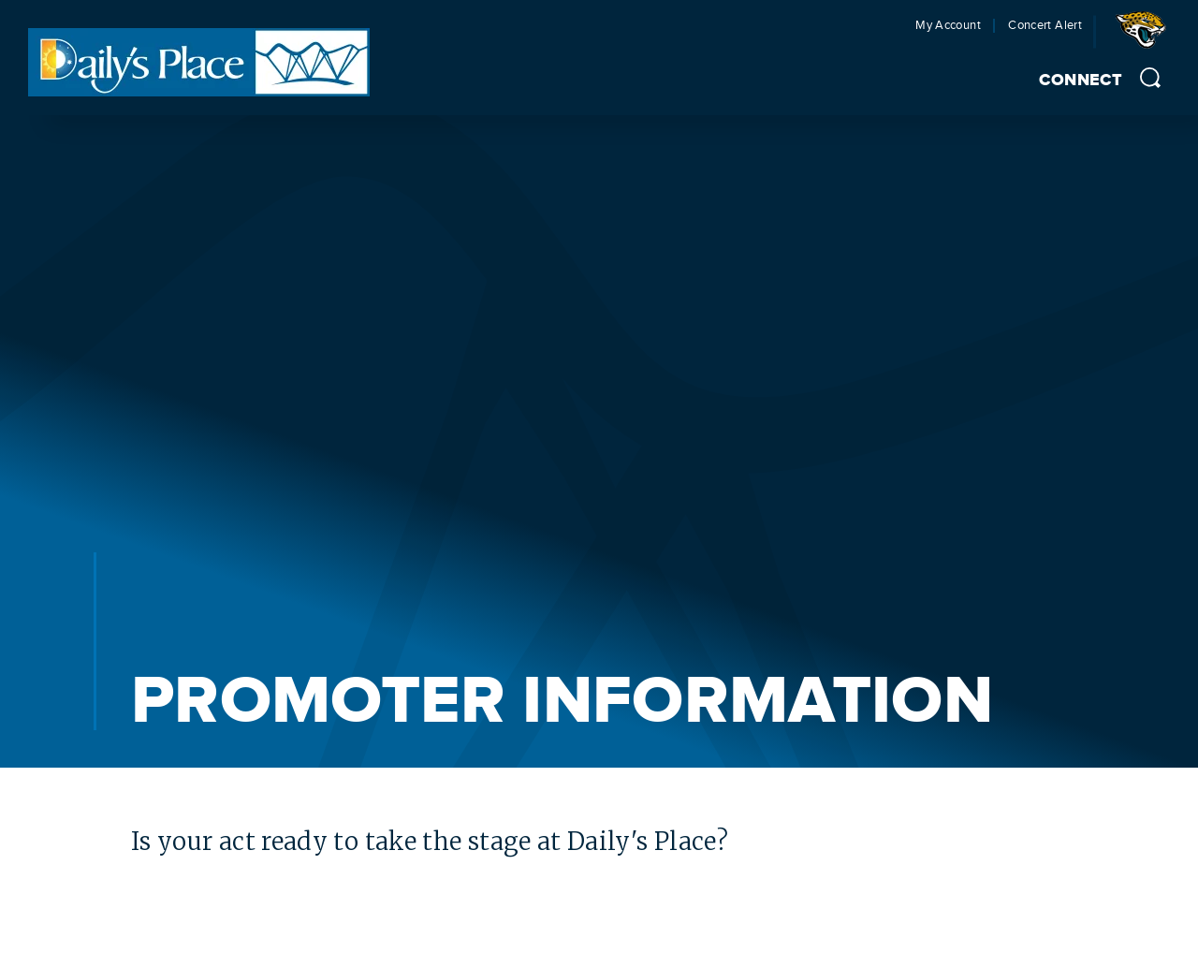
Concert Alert (1045, 26)
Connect (1080, 80)
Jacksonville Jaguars (1144, 36)
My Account (948, 26)
